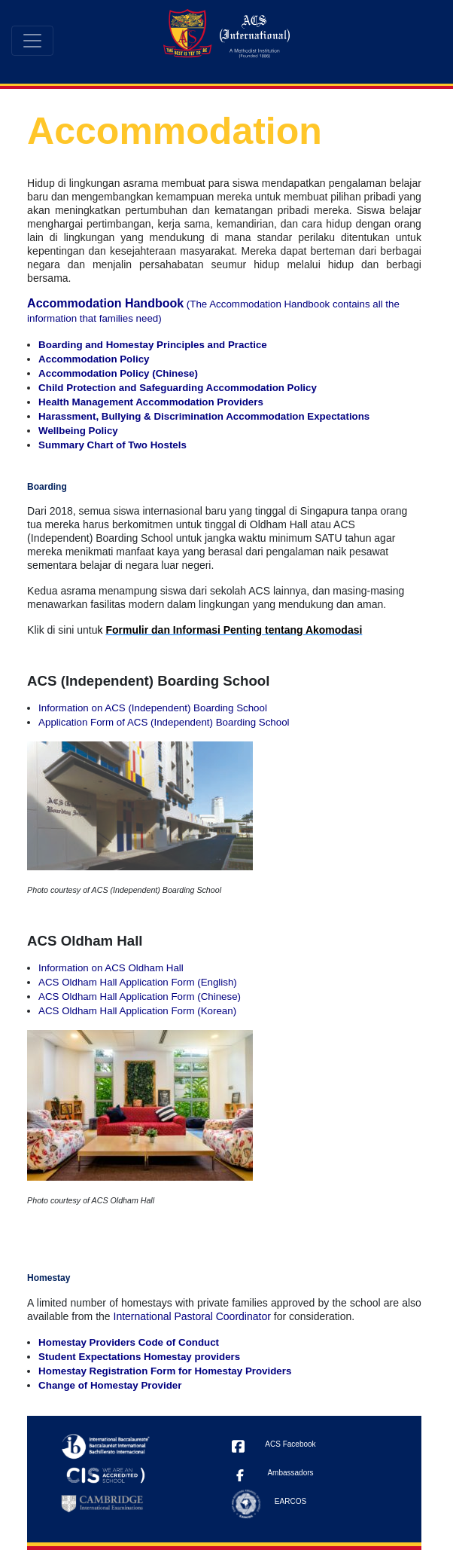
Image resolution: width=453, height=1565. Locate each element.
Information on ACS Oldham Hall (111, 968)
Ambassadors (290, 1473)
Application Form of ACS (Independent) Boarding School (163, 722)
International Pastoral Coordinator (192, 1316)
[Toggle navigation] (32, 41)
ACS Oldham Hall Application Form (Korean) (137, 1010)
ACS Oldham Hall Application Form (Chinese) (139, 996)
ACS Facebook (290, 1444)
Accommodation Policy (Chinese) (118, 373)
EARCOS (290, 1501)
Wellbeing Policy (78, 430)
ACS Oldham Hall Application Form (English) (137, 982)
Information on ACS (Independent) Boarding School (152, 708)
